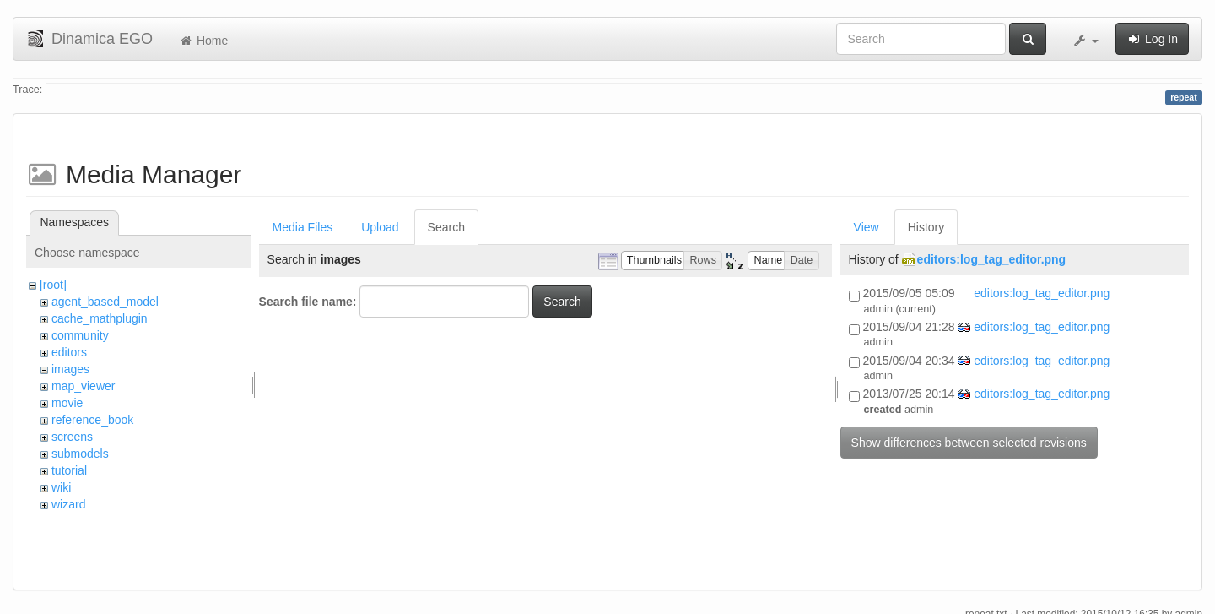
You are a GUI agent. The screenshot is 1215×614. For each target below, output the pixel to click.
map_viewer (83, 386)
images (70, 369)
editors (69, 352)
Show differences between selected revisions (969, 442)
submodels (80, 453)
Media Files (303, 227)
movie (67, 403)
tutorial (69, 470)
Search (446, 227)
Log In (1152, 39)
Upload (379, 227)
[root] (53, 284)
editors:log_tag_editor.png (991, 259)
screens (72, 436)
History (926, 227)
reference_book (92, 420)
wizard (68, 504)
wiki (61, 487)
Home (203, 40)
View (866, 227)
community (80, 335)
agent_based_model (105, 301)
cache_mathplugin (99, 318)
